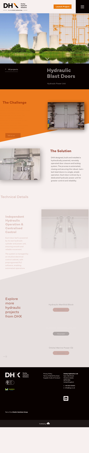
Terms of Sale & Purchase (51, 376)
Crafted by (42, 424)
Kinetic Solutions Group (17, 10)
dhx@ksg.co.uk (70, 388)
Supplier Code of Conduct (51, 378)
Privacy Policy (47, 373)
